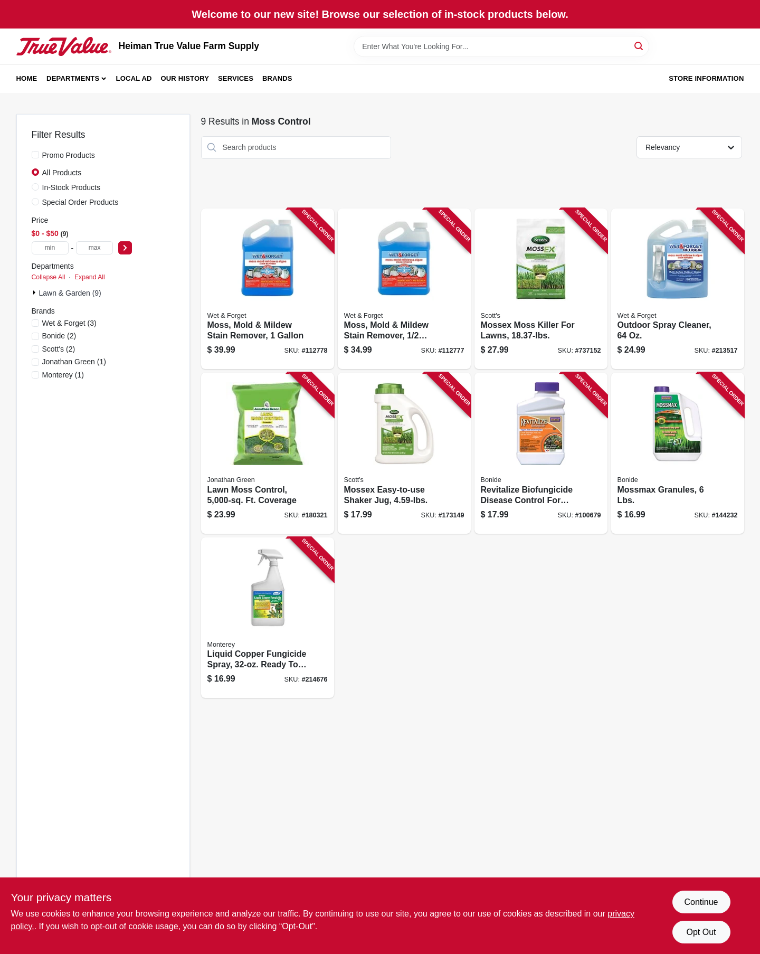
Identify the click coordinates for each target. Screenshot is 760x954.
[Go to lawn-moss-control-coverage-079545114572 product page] (267, 453)
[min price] (50, 247)
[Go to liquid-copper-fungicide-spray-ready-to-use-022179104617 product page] (267, 617)
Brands (277, 78)
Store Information (706, 78)
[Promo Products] (35, 154)
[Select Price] (125, 247)
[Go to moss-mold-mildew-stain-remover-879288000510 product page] (404, 289)
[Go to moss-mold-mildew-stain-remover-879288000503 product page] (267, 289)
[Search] (639, 45)
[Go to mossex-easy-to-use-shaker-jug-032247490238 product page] (404, 453)
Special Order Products (80, 202)
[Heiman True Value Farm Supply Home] (63, 46)
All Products (62, 172)
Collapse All (48, 277)
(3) (69, 323)
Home (26, 78)
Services (235, 78)
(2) (59, 336)
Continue (701, 902)
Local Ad (134, 78)
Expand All (89, 277)
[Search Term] (501, 46)
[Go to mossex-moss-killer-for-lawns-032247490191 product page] (540, 289)
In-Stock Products (71, 187)
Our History (184, 78)
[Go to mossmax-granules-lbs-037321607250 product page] (677, 453)
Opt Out (701, 932)
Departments (72, 78)
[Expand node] (35, 292)
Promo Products (68, 155)
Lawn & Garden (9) (70, 293)
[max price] (94, 247)
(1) (74, 361)
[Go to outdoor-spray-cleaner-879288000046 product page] (677, 289)
